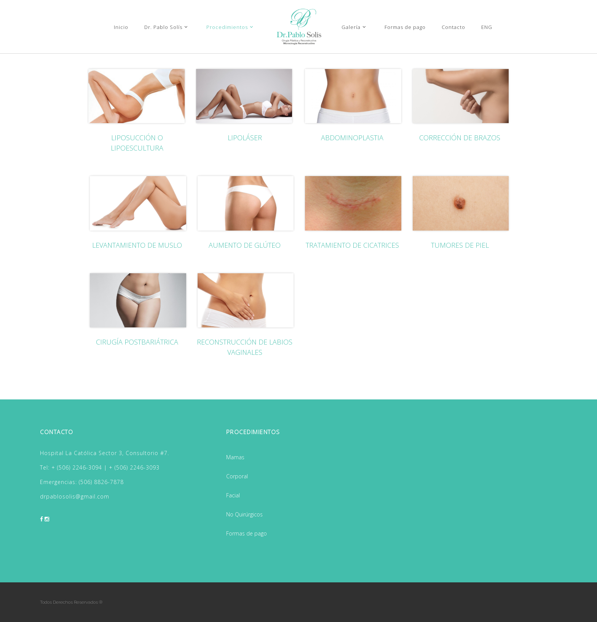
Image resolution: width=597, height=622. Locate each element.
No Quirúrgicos (244, 514)
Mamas (235, 457)
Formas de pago (246, 533)
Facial (233, 495)
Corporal (237, 476)
